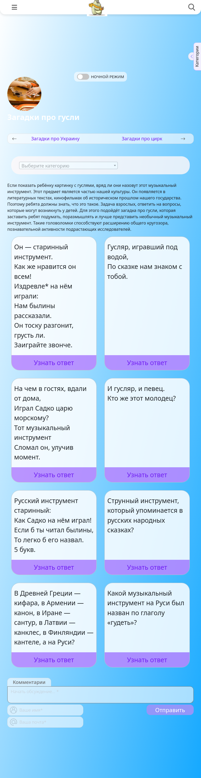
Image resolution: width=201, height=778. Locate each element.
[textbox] (68, 165)
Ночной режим (107, 76)
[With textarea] (100, 694)
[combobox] (68, 165)
